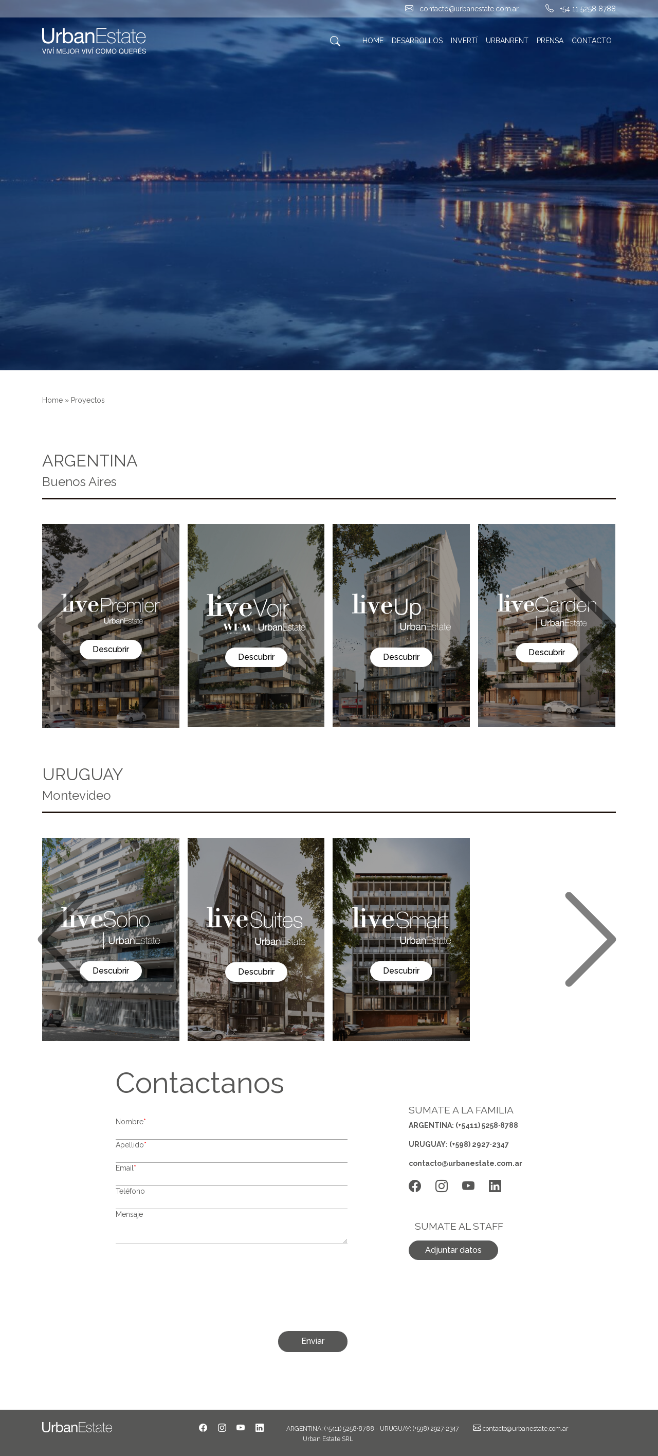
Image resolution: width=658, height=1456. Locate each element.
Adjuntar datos (453, 1250)
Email (126, 1168)
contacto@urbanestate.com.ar (469, 9)
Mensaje (129, 1214)
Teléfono (130, 1191)
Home (52, 400)
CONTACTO (592, 41)
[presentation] (295, 1292)
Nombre (131, 1122)
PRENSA (550, 41)
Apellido (131, 1145)
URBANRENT (507, 41)
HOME (372, 41)
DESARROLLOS (417, 41)
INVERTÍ (464, 41)
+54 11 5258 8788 (588, 9)
